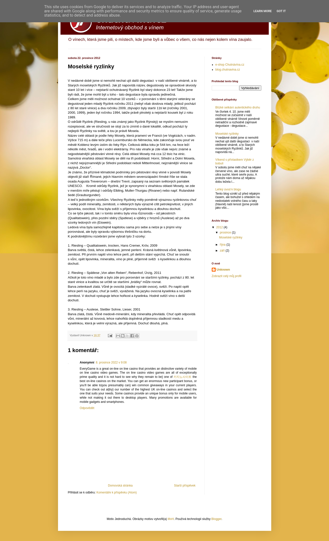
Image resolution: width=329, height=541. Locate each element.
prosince (226, 232)
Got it (281, 11)
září (222, 250)
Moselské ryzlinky (227, 133)
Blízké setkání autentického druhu (237, 107)
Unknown (223, 269)
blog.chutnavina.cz (227, 69)
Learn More (262, 11)
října (223, 244)
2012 (220, 227)
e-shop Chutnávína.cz (229, 64)
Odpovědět (87, 408)
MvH (171, 519)
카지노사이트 (182, 377)
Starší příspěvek (185, 485)
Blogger (216, 519)
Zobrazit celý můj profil (226, 276)
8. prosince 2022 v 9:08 (111, 362)
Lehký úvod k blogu (228, 189)
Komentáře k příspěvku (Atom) (116, 492)
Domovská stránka (120, 485)
